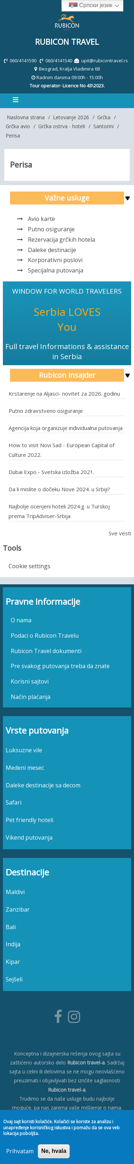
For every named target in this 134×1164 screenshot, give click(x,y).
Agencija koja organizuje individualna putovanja (66, 427)
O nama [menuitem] (21, 620)
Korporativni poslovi (55, 260)
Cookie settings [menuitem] (29, 566)
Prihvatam (20, 1151)
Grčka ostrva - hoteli (61, 126)
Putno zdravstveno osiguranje (46, 410)
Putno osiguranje (51, 229)
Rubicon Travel (67, 41)
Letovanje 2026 (71, 117)
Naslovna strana (26, 117)
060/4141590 (24, 60)
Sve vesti (120, 533)
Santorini (103, 126)
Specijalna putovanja (55, 270)
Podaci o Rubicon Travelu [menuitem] (45, 635)
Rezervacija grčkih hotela (61, 239)
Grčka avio (18, 126)
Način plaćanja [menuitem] (30, 697)
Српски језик (90, 5)
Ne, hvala (53, 1151)
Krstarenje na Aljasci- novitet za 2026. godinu (64, 393)
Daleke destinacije (52, 250)
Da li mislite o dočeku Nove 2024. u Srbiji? (59, 489)
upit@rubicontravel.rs (104, 60)
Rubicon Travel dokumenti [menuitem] (46, 651)
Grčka (103, 117)
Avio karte (41, 219)
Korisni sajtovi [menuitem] (30, 681)
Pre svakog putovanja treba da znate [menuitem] (60, 666)
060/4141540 (59, 60)
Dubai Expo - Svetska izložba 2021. (51, 471)
